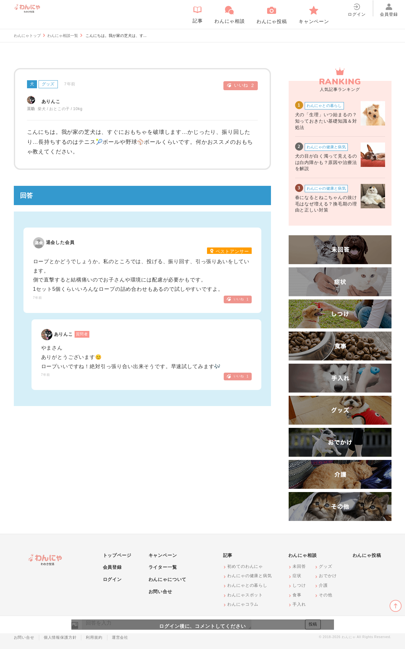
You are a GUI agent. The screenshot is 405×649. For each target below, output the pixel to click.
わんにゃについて (167, 579)
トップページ (117, 555)
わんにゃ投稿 (367, 555)
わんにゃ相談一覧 (62, 35)
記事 (228, 555)
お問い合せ (160, 591)
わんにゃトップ (27, 35)
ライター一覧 (162, 567)
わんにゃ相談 (302, 555)
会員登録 (112, 567)
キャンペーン (162, 555)
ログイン (112, 579)
